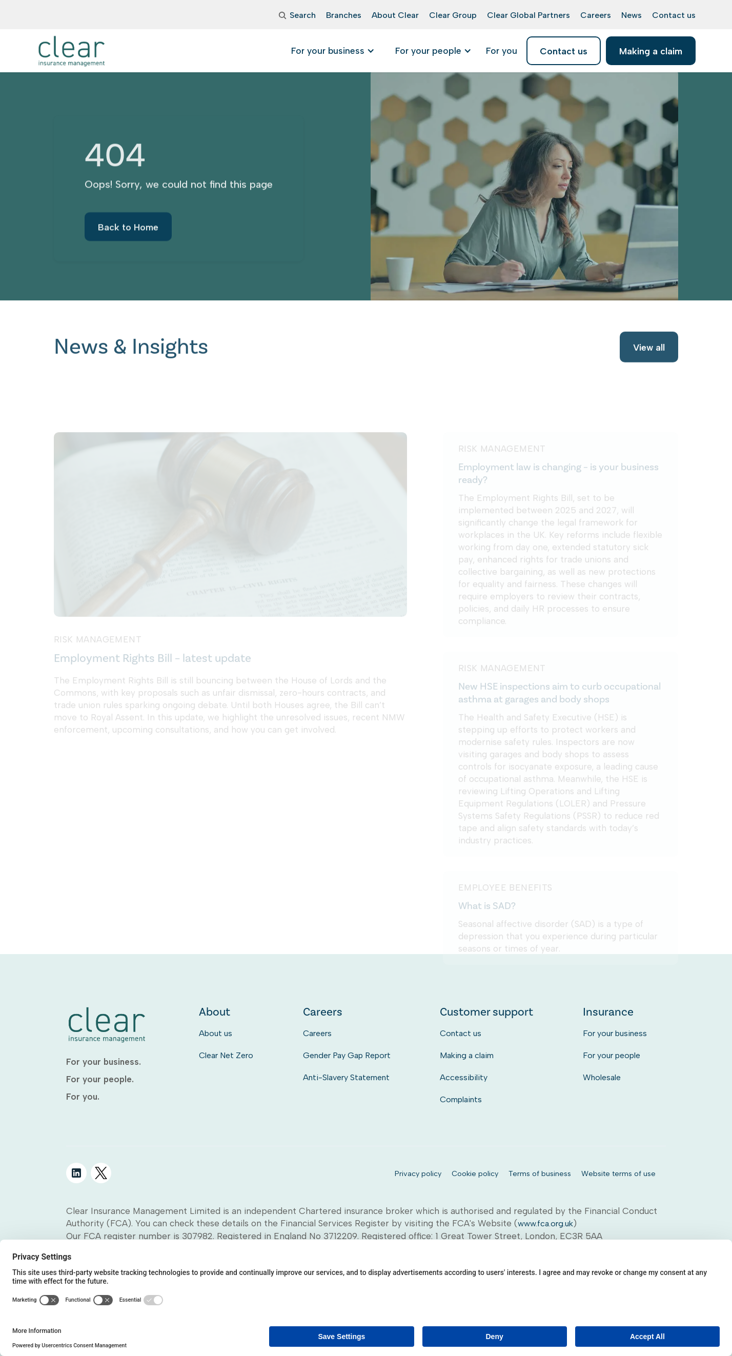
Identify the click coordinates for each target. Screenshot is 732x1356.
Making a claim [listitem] (650, 51)
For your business (615, 1033)
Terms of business (540, 1173)
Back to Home (128, 231)
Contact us (460, 1033)
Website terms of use (618, 1173)
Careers (317, 1033)
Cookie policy (475, 1173)
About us (215, 1033)
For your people (611, 1055)
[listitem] (501, 50)
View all (649, 348)
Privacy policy (418, 1173)
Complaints (461, 1099)
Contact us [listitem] (563, 51)
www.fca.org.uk (545, 1223)
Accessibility (463, 1077)
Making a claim (467, 1055)
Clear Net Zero (226, 1055)
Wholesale (602, 1077)
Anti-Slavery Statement (346, 1077)
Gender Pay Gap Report (347, 1055)
